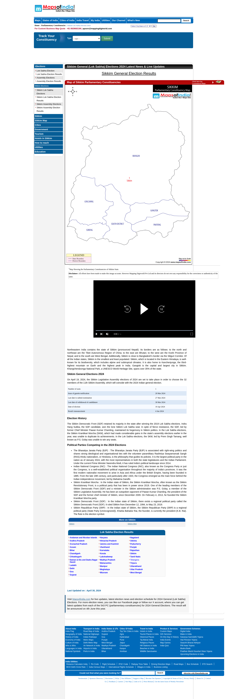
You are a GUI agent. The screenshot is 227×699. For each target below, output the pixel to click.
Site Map (128, 681)
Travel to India (146, 629)
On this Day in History (169, 637)
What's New (133, 20)
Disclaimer (109, 678)
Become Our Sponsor (153, 678)
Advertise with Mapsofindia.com (196, 673)
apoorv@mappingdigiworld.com (97, 29)
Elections (40, 66)
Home (37, 25)
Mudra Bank (185, 648)
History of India (72, 637)
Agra (122, 634)
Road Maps (178, 664)
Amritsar (123, 651)
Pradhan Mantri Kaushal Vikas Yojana (196, 651)
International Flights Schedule (121, 667)
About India (71, 629)
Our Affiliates (126, 678)
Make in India (186, 634)
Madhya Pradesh (109, 645)
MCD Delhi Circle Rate (76, 667)
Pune (122, 640)
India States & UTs (110, 629)
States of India (50, 20)
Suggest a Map (138, 678)
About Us (199, 678)
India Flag (70, 631)
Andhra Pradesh (108, 631)
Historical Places (147, 637)
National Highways (91, 634)
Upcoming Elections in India (192, 654)
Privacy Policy (189, 678)
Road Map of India (91, 631)
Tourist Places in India (149, 634)
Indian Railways (90, 637)
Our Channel (118, 20)
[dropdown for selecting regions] (141, 26)
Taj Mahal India (146, 640)
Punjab (104, 640)
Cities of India (67, 20)
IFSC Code (123, 664)
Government (41, 129)
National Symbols (73, 651)
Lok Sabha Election (45, 70)
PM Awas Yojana (187, 645)
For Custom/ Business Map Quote (50, 29)
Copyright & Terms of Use (172, 678)
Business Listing (161, 667)
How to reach (42, 143)
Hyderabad (124, 637)
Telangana (134, 560)
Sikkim (38, 116)
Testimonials (82, 678)
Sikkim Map (41, 120)
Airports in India (90, 648)
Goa (103, 637)
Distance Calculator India (77, 664)
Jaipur (122, 643)
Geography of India (74, 634)
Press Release (148, 681)
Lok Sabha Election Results (49, 74)
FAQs (117, 678)
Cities (38, 125)
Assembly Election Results (49, 81)
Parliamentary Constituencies (53, 25)
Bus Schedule (193, 664)
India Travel (83, 20)
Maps (38, 20)
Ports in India (89, 651)
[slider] (144, 330)
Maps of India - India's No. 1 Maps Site (38, 8)
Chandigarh (125, 645)
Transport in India (91, 629)
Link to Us (137, 681)
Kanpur (123, 648)
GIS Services (165, 634)
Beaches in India (147, 648)
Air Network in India (91, 645)
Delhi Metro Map (90, 643)
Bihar (104, 651)
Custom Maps (166, 631)
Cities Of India (126, 629)
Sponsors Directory (96, 678)
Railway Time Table (139, 664)
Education (40, 151)
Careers (120, 681)
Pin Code (95, 664)
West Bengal (107, 643)
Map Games (165, 643)
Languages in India (74, 648)
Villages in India (143, 667)
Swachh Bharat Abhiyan (190, 643)
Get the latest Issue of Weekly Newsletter (169, 681)
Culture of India (72, 643)
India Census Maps (97, 667)
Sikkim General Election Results (129, 73)
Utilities (106, 20)
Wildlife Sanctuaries (148, 651)
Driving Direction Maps (160, 664)
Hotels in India (146, 631)
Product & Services (169, 629)
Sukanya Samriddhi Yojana (191, 637)
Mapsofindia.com (81, 599)
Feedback (112, 681)
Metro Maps (88, 640)
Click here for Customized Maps (199, 82)
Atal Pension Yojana (188, 640)
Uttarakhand (107, 648)
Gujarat (105, 634)
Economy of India (73, 640)
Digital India (185, 631)
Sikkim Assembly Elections (49, 104)
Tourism (39, 134)
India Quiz (164, 645)
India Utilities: (72, 662)
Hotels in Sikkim (43, 138)
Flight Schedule (108, 664)
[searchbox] (169, 20)
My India (95, 20)
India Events (165, 640)
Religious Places (147, 643)
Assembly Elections (46, 77)
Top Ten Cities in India (129, 631)
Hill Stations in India (148, 645)
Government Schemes (190, 629)
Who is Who (71, 645)
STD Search (207, 664)
